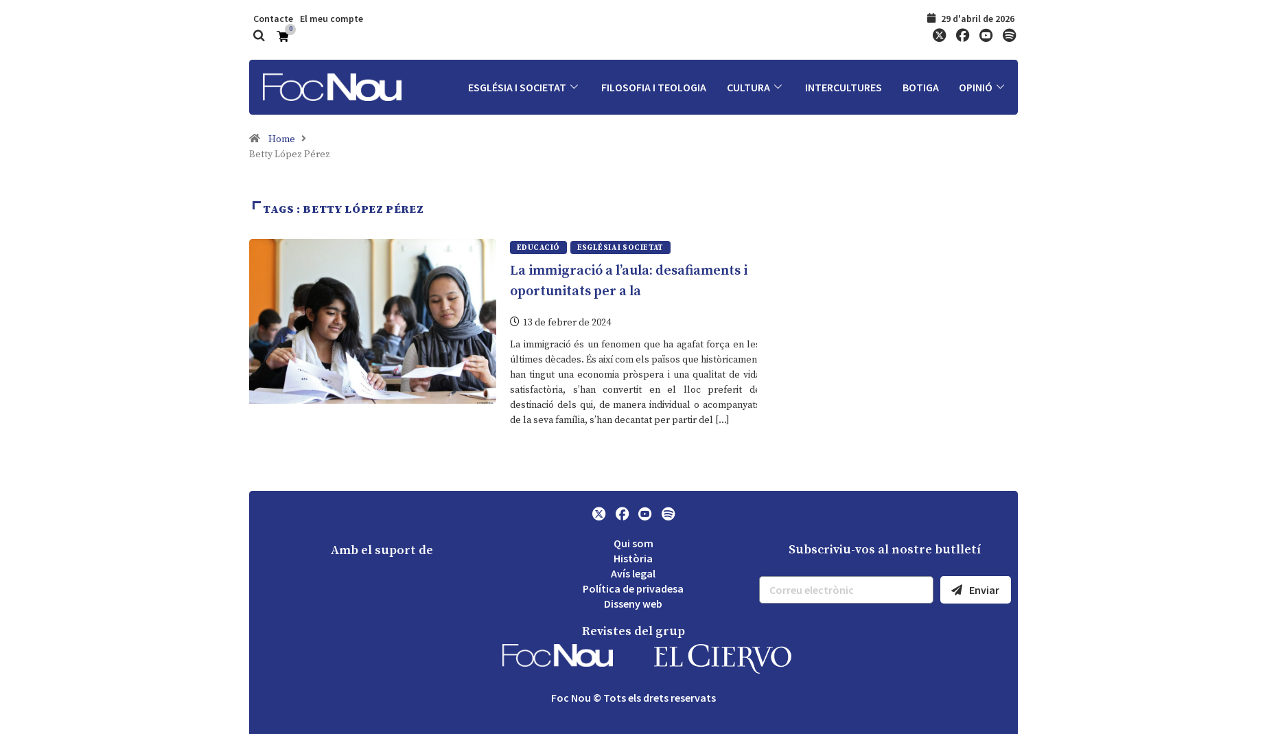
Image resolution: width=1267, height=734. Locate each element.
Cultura (754, 87)
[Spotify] (1009, 36)
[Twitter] (939, 36)
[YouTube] (985, 36)
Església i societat (522, 87)
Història (633, 558)
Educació (538, 248)
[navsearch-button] (259, 37)
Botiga (920, 87)
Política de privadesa (633, 588)
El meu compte (331, 18)
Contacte (273, 18)
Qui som (633, 543)
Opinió (983, 87)
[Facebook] (962, 36)
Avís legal (633, 573)
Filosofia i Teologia (652, 87)
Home (281, 139)
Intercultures (842, 87)
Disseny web (633, 603)
